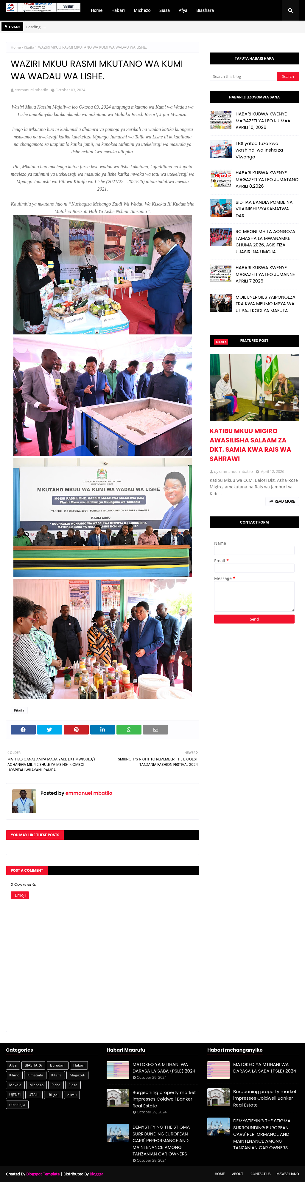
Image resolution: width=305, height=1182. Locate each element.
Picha (56, 1084)
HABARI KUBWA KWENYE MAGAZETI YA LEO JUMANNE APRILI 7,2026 (265, 274)
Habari (79, 1065)
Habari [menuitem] (118, 10)
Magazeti (77, 1075)
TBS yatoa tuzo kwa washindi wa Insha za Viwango (259, 150)
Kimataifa (35, 1075)
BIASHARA (33, 1065)
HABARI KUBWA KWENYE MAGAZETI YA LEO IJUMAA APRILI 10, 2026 (263, 120)
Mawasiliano (287, 1174)
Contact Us (260, 1174)
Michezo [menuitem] (142, 10)
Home (16, 47)
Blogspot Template (43, 1174)
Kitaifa (29, 47)
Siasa (73, 1084)
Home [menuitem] (96, 10)
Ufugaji (53, 1094)
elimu (72, 1094)
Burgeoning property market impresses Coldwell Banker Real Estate (164, 1099)
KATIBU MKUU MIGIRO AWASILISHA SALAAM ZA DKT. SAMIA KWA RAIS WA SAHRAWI (250, 445)
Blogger (96, 1174)
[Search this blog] (243, 76)
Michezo (36, 1084)
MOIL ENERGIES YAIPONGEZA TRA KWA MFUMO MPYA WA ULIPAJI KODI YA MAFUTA (265, 304)
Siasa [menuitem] (164, 10)
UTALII (34, 1094)
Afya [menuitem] (183, 10)
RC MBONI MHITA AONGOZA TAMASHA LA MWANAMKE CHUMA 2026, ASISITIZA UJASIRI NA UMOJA (265, 241)
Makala (15, 1084)
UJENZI (15, 1094)
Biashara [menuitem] (205, 10)
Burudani (57, 1065)
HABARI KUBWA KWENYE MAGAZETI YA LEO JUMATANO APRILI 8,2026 (267, 179)
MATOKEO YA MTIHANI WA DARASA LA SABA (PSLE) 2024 (164, 1067)
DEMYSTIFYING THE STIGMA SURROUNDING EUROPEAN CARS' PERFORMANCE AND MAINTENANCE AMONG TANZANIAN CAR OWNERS (161, 1140)
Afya (13, 1065)
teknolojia (17, 1104)
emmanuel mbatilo (31, 89)
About (237, 1174)
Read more (285, 501)
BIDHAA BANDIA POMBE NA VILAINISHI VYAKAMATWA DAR (264, 209)
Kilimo (14, 1075)
